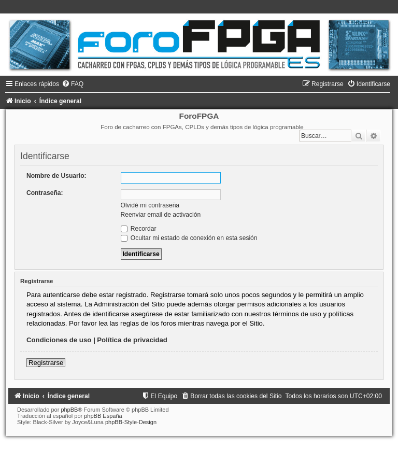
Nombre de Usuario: (56, 175)
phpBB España (103, 416)
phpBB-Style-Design (131, 422)
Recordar (139, 228)
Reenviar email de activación (161, 214)
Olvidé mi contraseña (150, 205)
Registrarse (46, 363)
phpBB (69, 409)
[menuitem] (72, 84)
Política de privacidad (132, 340)
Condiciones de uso (58, 340)
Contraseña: (44, 193)
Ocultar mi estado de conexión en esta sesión (189, 238)
